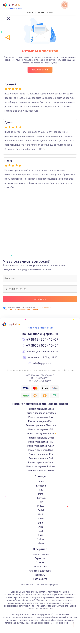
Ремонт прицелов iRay (40, 417)
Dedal (41, 510)
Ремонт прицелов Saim (40, 462)
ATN (41, 527)
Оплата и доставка (40, 570)
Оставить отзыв (40, 70)
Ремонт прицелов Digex (41, 409)
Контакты (40, 574)
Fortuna (41, 539)
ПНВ (40, 514)
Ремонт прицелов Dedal (41, 437)
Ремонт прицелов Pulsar (40, 433)
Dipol (40, 522)
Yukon (41, 518)
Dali (41, 531)
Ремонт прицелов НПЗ (40, 429)
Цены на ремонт (40, 554)
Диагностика (40, 566)
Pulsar (40, 506)
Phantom (41, 498)
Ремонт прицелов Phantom (41, 425)
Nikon (41, 543)
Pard (40, 494)
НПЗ (41, 502)
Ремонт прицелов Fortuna (40, 466)
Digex (41, 481)
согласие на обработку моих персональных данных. (28, 308)
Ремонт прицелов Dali (41, 458)
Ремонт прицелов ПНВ (40, 442)
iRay (41, 489)
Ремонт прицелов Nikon (41, 470)
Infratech (41, 485)
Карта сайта (40, 579)
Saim (40, 535)
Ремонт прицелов (35, 12)
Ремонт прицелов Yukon (40, 446)
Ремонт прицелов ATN (41, 454)
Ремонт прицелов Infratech (41, 413)
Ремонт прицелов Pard (40, 421)
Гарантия (40, 558)
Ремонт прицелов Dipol (40, 450)
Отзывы (40, 562)
